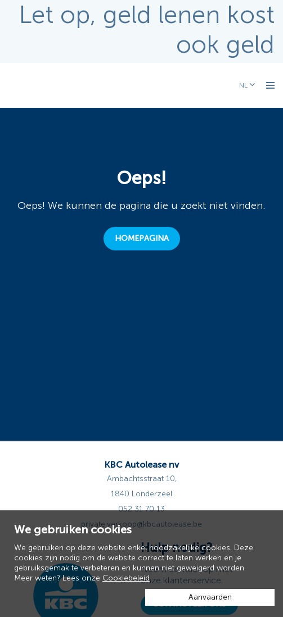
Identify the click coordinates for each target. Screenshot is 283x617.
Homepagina (142, 238)
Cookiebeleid (126, 578)
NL (244, 85)
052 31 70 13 (141, 509)
